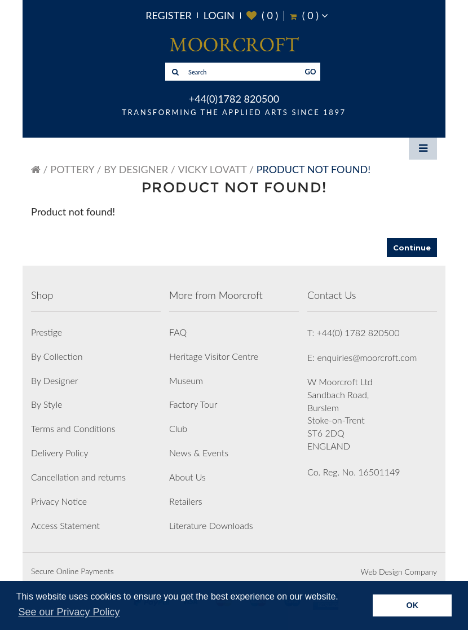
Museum (186, 380)
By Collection (56, 356)
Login (219, 15)
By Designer (136, 169)
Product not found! (313, 169)
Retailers (185, 501)
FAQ (178, 332)
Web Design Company (399, 571)
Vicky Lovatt (212, 169)
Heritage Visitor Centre (213, 356)
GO (310, 71)
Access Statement (65, 525)
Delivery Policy (60, 452)
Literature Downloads (211, 525)
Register (168, 15)
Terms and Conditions (73, 428)
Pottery (72, 169)
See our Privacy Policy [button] (69, 612)
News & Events (198, 452)
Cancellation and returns (78, 477)
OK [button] (412, 605)
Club (178, 428)
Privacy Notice (59, 501)
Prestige (46, 332)
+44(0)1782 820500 (234, 98)
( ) (262, 15)
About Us (187, 477)
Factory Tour (193, 404)
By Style (46, 404)
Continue (412, 247)
